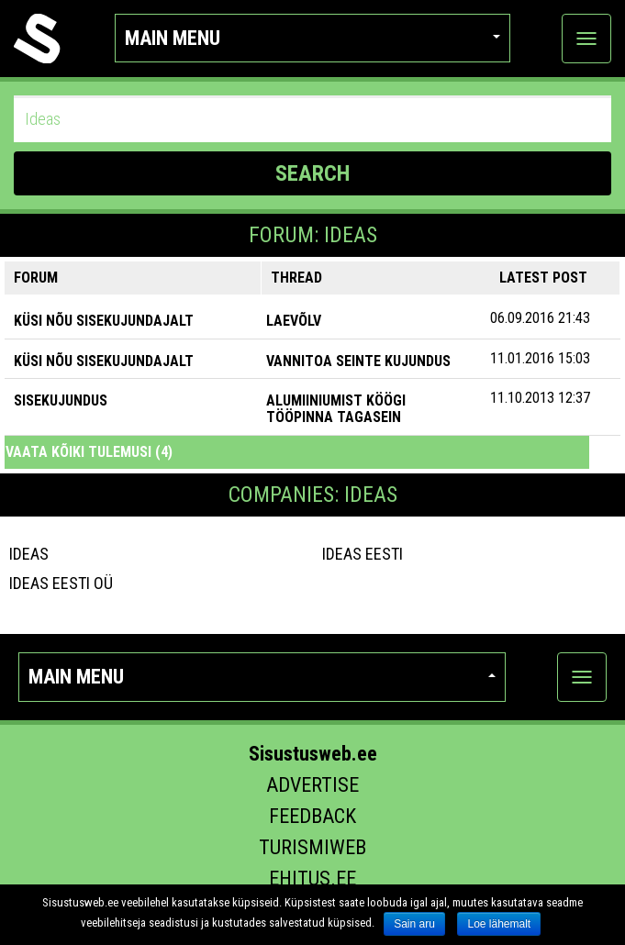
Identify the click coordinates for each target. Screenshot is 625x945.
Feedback (312, 816)
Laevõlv (293, 320)
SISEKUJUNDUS (60, 400)
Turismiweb (312, 847)
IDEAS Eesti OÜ (61, 583)
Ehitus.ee (312, 878)
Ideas (29, 553)
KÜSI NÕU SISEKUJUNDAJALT (104, 320)
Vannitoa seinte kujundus (358, 361)
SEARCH (312, 173)
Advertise (312, 784)
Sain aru (414, 923)
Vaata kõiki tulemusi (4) (89, 452)
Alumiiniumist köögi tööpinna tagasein (336, 409)
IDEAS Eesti (362, 553)
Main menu (312, 38)
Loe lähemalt (498, 923)
